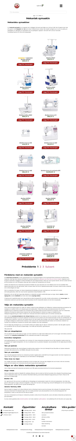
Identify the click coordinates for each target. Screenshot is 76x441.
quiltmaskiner (42, 400)
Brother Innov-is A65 (25, 172)
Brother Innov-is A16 (25, 144)
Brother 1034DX (25, 61)
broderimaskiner (24, 400)
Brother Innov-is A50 (50, 144)
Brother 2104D (50, 59)
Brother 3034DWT (25, 88)
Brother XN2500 (50, 200)
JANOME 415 (50, 227)
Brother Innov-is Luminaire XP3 (50, 172)
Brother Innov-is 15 (50, 116)
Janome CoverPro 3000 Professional (50, 256)
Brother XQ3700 (25, 227)
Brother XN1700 (25, 200)
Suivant (49, 268)
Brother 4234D (50, 88)
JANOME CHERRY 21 (25, 255)
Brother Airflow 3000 (25, 116)
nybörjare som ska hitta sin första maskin (50, 280)
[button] (25, 66)
